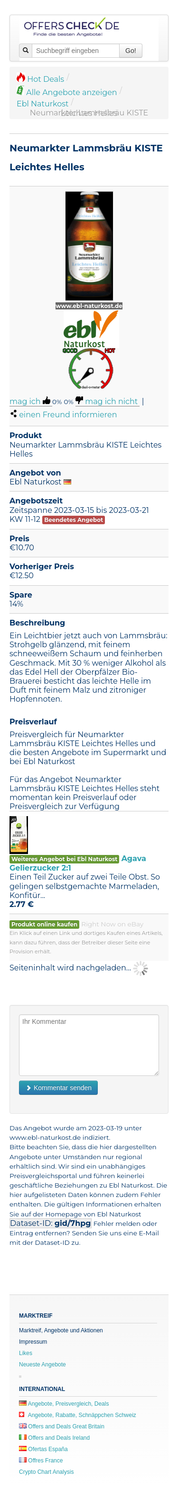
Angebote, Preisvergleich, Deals (64, 1403)
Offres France (41, 1460)
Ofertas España (43, 1449)
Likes (25, 1353)
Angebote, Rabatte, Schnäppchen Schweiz (77, 1415)
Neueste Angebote (42, 1364)
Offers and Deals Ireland (54, 1438)
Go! (130, 50)
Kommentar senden (58, 1088)
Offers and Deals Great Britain (61, 1426)
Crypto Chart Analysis (46, 1472)
